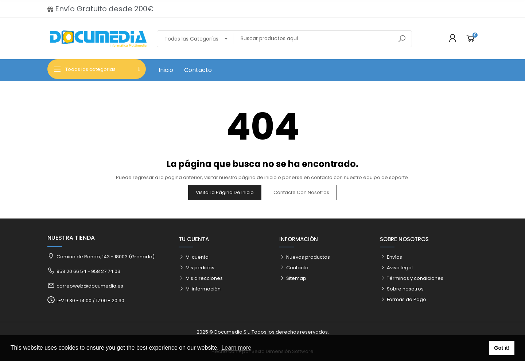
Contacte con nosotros (301, 192)
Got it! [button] (501, 348)
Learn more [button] (236, 348)
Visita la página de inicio (225, 192)
